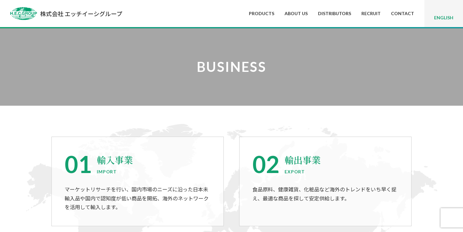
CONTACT (402, 13)
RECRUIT (371, 13)
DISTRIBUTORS (334, 13)
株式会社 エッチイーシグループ (66, 13)
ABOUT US (296, 13)
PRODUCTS (261, 13)
